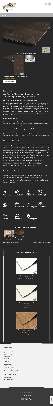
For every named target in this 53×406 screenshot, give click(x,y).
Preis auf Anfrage (9, 81)
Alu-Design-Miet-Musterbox (9, 235)
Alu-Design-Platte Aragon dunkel (40, 242)
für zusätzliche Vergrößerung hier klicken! (26, 53)
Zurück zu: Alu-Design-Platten (10, 246)
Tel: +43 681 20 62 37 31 (9, 369)
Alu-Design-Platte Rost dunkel (19, 235)
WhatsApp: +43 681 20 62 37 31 (11, 370)
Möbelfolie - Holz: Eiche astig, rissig (26, 332)
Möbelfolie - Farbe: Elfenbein (26, 305)
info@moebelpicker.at (9, 367)
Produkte (11, 19)
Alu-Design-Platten (18, 19)
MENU (4, 15)
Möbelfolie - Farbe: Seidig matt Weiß (26, 278)
